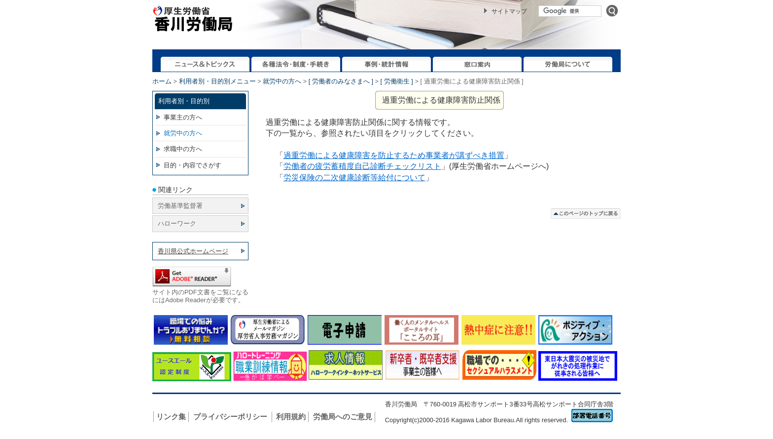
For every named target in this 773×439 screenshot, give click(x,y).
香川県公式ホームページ (193, 251)
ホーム (162, 81)
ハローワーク (177, 223)
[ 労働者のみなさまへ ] (341, 81)
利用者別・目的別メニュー (217, 81)
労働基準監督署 (180, 205)
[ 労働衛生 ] (397, 81)
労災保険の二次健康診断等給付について (354, 177)
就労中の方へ (282, 81)
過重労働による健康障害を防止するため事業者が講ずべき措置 (393, 155)
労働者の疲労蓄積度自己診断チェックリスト (362, 166)
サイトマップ (509, 11)
